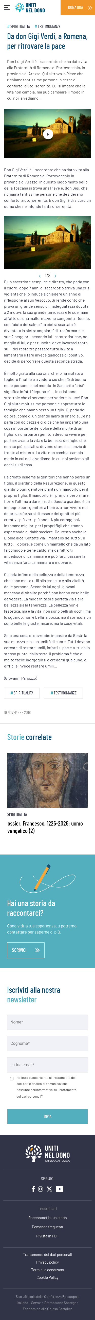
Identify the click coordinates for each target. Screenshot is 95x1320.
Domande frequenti (47, 1227)
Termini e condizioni (47, 1270)
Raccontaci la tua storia (47, 1218)
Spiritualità (20, 26)
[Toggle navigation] (7, 8)
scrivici (26, 950)
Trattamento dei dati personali (47, 1255)
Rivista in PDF (47, 1236)
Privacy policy (47, 1262)
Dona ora (75, 7)
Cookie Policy (47, 1278)
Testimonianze (49, 26)
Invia (47, 1116)
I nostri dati (48, 1209)
